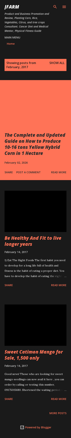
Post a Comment (28, 172)
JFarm (12, 7)
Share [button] (9, 172)
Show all (57, 63)
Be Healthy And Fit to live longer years (33, 241)
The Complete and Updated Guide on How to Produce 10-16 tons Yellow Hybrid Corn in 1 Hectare (35, 144)
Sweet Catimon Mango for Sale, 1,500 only (34, 355)
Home (11, 43)
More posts (57, 413)
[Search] (55, 7)
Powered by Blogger (35, 427)
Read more (58, 172)
